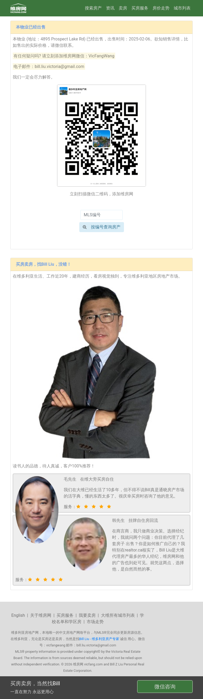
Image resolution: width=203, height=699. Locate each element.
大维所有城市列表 (118, 615)
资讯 (110, 8)
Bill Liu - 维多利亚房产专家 (99, 639)
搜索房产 (93, 8)
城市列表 (182, 8)
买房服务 (139, 8)
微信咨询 (165, 686)
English (18, 615)
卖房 (123, 8)
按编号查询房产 (102, 226)
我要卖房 (87, 615)
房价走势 (161, 8)
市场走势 (95, 621)
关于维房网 (40, 615)
